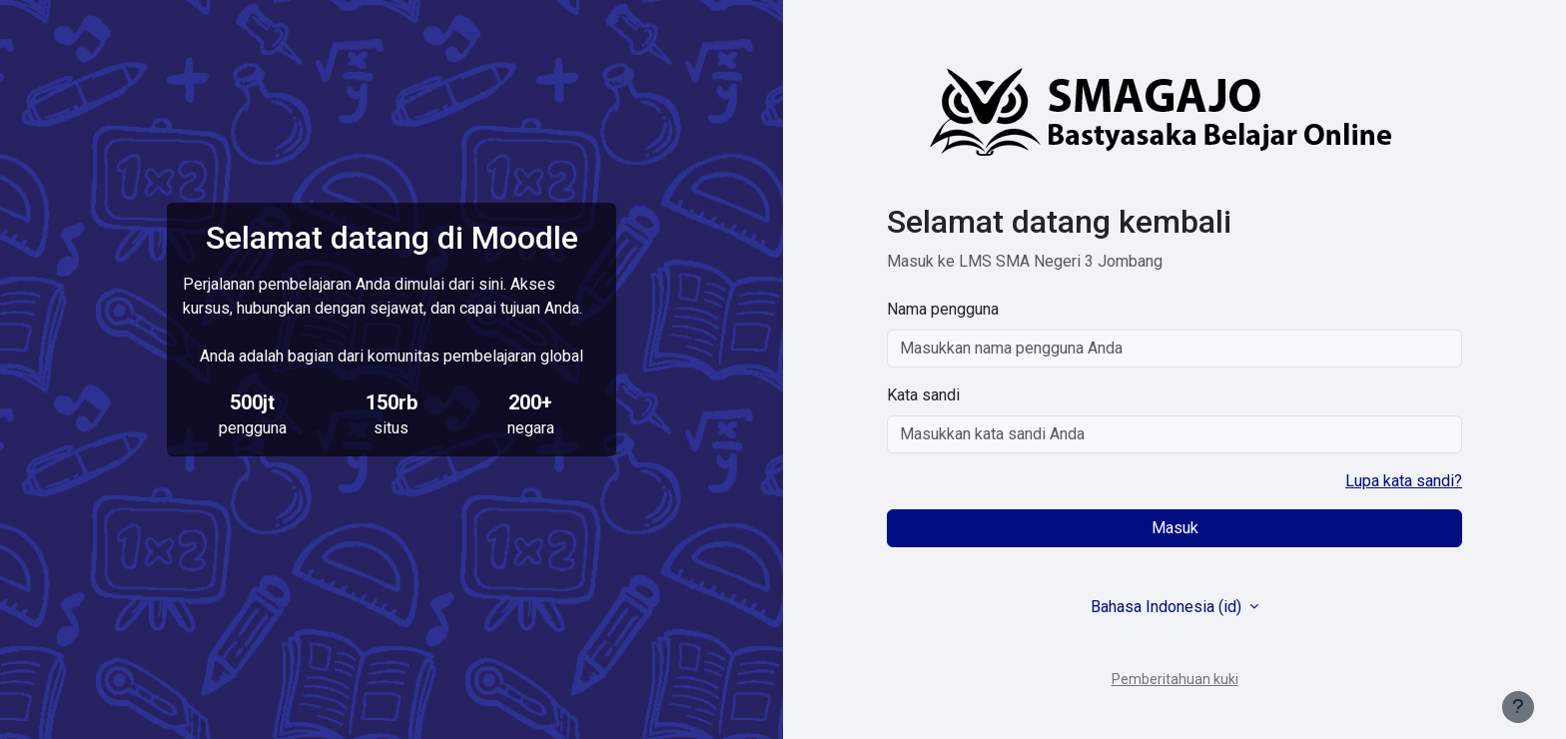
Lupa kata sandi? (1403, 480)
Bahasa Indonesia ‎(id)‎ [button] (1168, 606)
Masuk (1175, 527)
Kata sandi (923, 394)
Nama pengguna (943, 309)
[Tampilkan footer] (1518, 707)
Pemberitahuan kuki (1175, 679)
